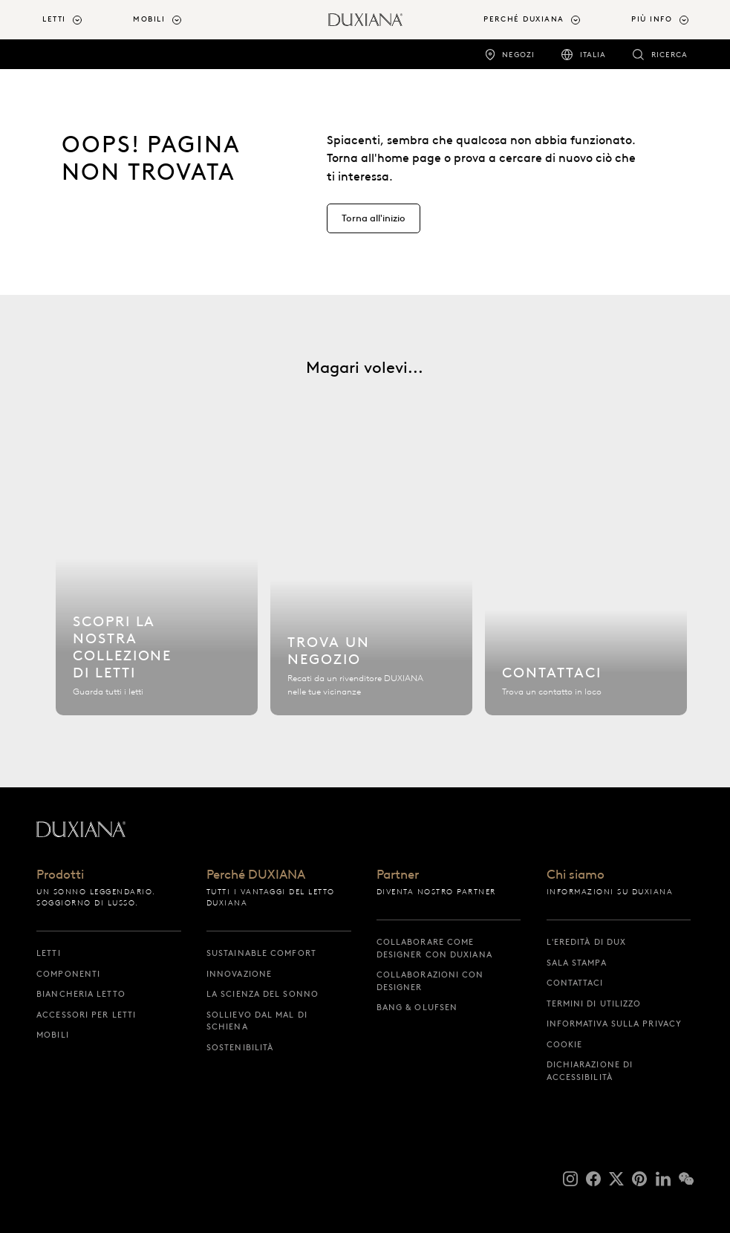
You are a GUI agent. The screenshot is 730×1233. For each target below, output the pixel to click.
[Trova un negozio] (371, 592)
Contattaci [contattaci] (575, 982)
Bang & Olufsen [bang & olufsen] (417, 1007)
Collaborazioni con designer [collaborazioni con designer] (430, 980)
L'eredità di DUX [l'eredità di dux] (587, 942)
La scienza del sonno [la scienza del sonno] (262, 994)
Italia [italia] (593, 54)
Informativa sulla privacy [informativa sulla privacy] (614, 1023)
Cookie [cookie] (565, 1044)
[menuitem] (81, 19)
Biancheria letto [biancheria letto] (81, 994)
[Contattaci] (586, 592)
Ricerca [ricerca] (669, 54)
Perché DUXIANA (255, 875)
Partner (398, 875)
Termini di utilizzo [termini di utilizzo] (594, 1003)
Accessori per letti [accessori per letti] (86, 1014)
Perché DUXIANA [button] (523, 19)
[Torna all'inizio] (365, 19)
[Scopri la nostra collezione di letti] (157, 592)
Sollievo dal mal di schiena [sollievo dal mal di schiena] (256, 1020)
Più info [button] (651, 19)
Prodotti (60, 875)
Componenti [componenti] (68, 974)
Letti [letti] (48, 953)
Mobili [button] (149, 19)
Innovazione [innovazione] (239, 974)
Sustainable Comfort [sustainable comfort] (261, 953)
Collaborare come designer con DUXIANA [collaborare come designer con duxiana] (434, 948)
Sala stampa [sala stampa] (577, 962)
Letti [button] (54, 19)
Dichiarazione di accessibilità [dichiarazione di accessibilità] (590, 1070)
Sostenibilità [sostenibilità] (239, 1047)
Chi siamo (575, 875)
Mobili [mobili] (52, 1034)
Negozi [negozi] (518, 54)
